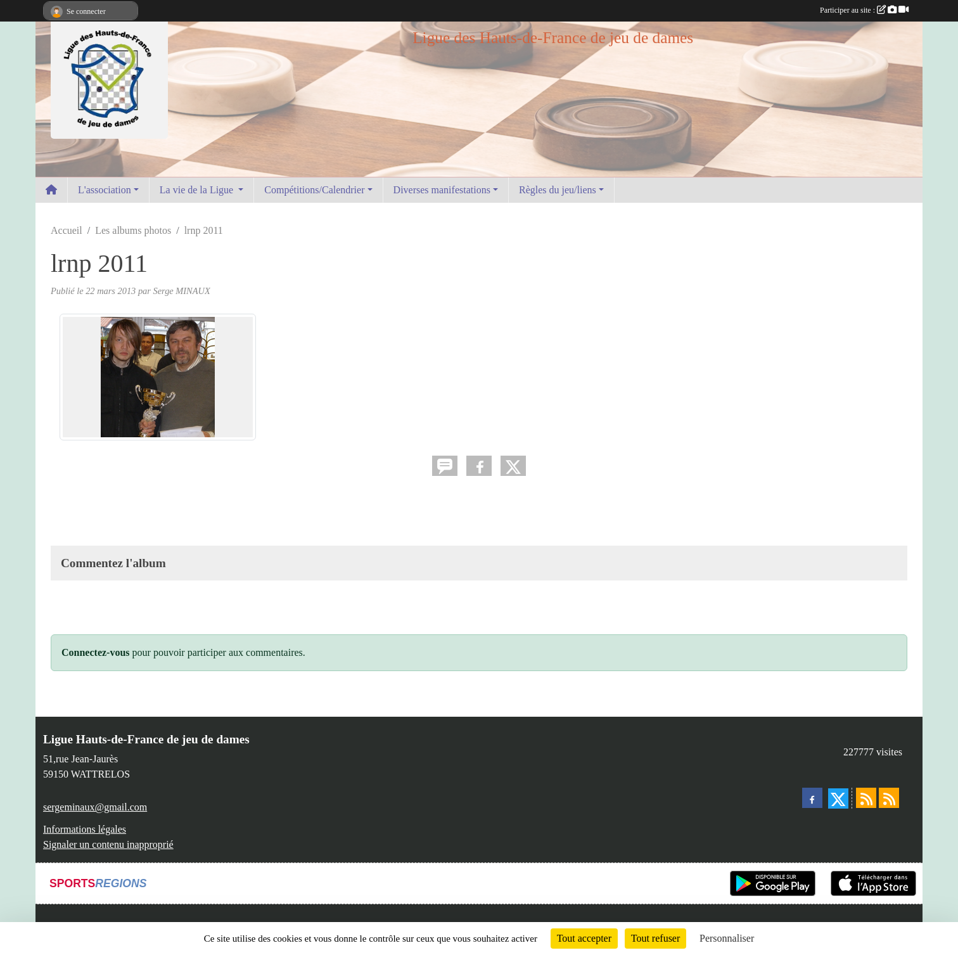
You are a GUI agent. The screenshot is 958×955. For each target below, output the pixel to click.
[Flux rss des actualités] (866, 798)
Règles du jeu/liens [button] (557, 189)
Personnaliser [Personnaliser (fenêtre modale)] (726, 938)
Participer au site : (864, 10)
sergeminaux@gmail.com (95, 807)
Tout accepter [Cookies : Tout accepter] (584, 938)
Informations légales (84, 829)
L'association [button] (104, 189)
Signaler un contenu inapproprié (108, 844)
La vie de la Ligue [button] (198, 189)
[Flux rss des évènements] (889, 798)
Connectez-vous (95, 652)
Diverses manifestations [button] (441, 189)
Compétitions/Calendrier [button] (314, 189)
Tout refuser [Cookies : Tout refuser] (655, 938)
